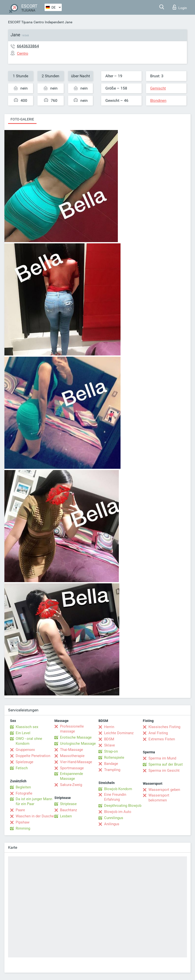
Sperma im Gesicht (164, 770)
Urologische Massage (78, 743)
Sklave (109, 745)
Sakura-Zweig (71, 785)
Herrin (109, 727)
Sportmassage (72, 768)
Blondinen (158, 100)
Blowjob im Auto (117, 812)
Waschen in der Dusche (35, 816)
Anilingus (111, 824)
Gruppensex (25, 749)
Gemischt (158, 88)
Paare (20, 810)
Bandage (111, 763)
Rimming (23, 828)
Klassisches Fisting (164, 727)
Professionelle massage (72, 728)
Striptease (68, 804)
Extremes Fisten (161, 739)
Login (180, 7)
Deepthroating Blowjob (122, 805)
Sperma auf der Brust (165, 764)
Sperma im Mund (162, 758)
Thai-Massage (71, 749)
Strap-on (111, 751)
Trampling (112, 770)
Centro (39, 22)
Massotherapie (72, 756)
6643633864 (28, 46)
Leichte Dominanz (119, 733)
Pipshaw (22, 822)
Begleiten (23, 787)
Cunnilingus (113, 818)
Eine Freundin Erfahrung (115, 797)
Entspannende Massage (71, 776)
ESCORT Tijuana (20, 22)
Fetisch (22, 768)
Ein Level (23, 733)
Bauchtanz (68, 810)
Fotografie (24, 793)
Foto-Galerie (22, 119)
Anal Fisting (158, 733)
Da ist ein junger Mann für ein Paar (34, 801)
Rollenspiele (114, 757)
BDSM (109, 739)
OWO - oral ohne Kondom (29, 741)
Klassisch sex (27, 727)
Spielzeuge (24, 762)
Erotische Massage (76, 737)
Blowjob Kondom (118, 789)
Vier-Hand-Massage (76, 762)
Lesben (66, 816)
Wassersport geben (164, 789)
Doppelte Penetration (33, 756)
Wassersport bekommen (158, 797)
